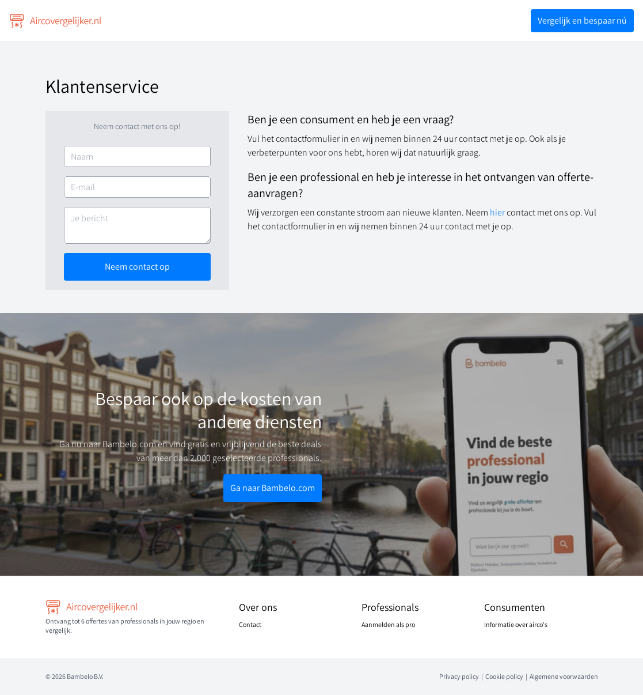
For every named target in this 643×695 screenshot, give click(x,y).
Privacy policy (459, 676)
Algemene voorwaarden (564, 676)
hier (498, 212)
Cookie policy (504, 676)
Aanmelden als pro (388, 624)
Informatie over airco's (515, 624)
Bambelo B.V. (85, 676)
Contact (250, 624)
